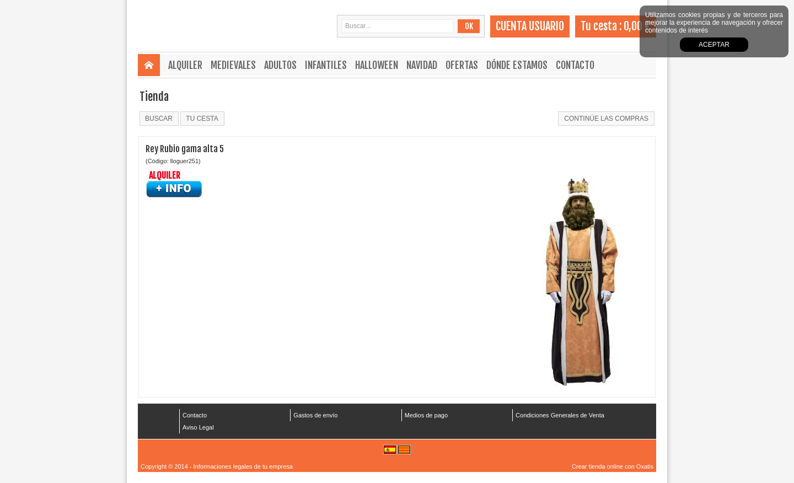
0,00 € (637, 26)
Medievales (233, 65)
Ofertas (462, 65)
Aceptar (714, 45)
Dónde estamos (517, 65)
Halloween (376, 65)
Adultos (280, 65)
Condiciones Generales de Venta (560, 415)
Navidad (421, 65)
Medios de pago (426, 415)
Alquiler (185, 65)
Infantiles (326, 65)
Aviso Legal (198, 427)
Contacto (575, 65)
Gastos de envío (315, 415)
